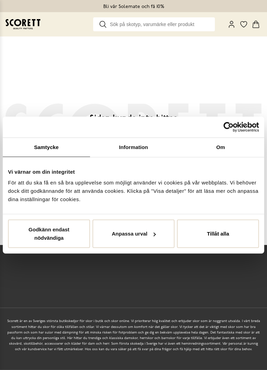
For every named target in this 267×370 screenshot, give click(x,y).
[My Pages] (231, 24)
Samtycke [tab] (46, 147)
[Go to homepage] (23, 24)
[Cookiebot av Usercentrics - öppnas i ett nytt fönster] (228, 127)
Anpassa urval (134, 234)
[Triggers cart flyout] (255, 24)
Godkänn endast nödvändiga (49, 234)
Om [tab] (220, 147)
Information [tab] (133, 147)
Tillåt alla (218, 234)
